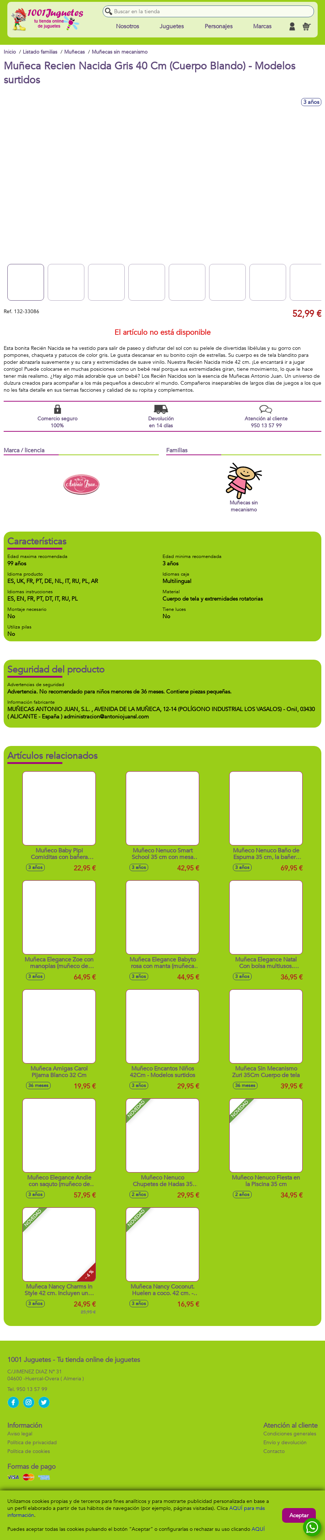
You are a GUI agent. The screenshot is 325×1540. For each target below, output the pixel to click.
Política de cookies (28, 1451)
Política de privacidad (32, 1442)
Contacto (274, 1451)
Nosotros (127, 26)
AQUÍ (258, 1529)
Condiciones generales (289, 1433)
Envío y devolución (285, 1442)
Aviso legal (19, 1433)
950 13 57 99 (32, 1389)
